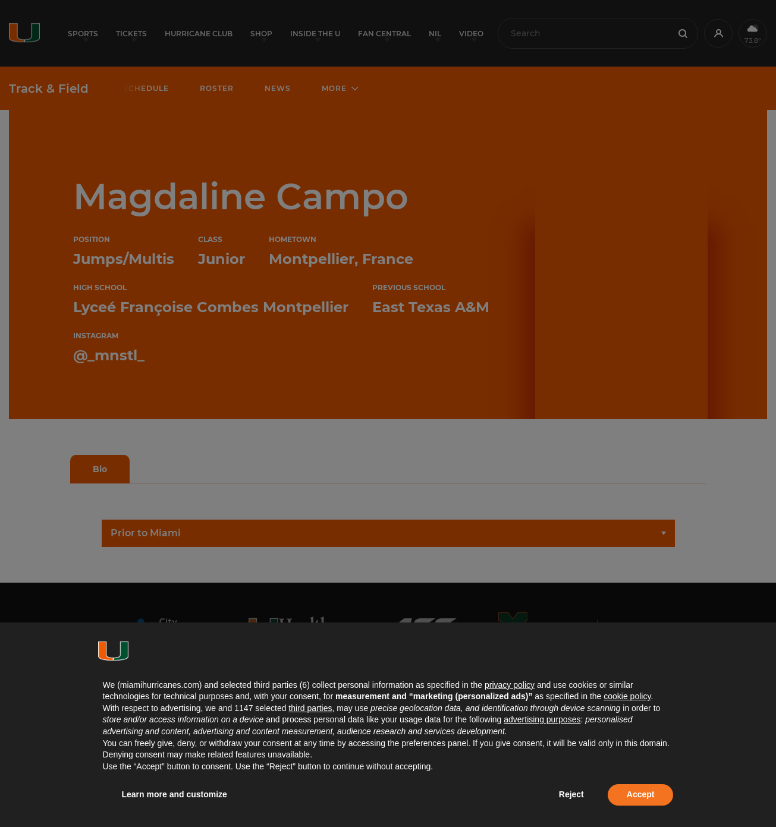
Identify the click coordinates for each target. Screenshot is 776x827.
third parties (310, 708)
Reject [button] (571, 794)
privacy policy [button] (510, 685)
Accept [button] (641, 794)
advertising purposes (542, 719)
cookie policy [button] (627, 696)
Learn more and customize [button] (174, 794)
